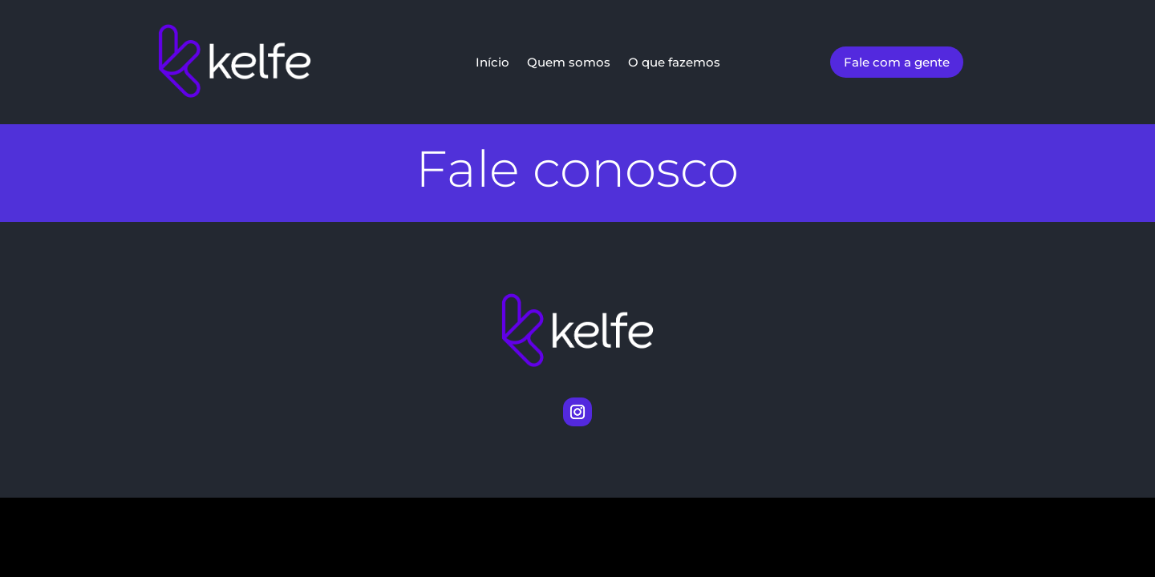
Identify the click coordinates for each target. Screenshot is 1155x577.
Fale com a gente (897, 62)
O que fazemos (674, 62)
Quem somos (568, 62)
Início (492, 62)
